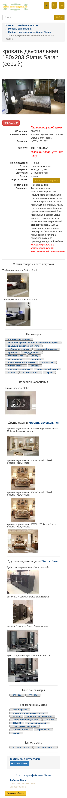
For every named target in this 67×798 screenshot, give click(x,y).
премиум (12, 352)
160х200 (17, 723)
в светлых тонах (21, 729)
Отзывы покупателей (25, 759)
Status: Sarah (50, 561)
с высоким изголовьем (24, 726)
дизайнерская (20, 709)
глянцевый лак (15, 356)
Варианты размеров (46, 180)
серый (49, 372)
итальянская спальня (19, 339)
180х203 (35, 366)
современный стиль (47, 369)
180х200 (50, 719)
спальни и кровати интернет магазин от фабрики (33, 342)
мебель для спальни (18, 349)
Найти (59, 17)
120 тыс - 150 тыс (45, 747)
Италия (11, 372)
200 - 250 (33, 695)
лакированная (15, 359)
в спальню (35, 359)
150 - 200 (17, 695)
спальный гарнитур (47, 349)
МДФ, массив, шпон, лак (39, 716)
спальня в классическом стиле (28, 713)
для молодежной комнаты (21, 362)
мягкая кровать (16, 366)
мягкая (16, 716)
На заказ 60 (47, 362)
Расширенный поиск (15, 793)
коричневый (43, 729)
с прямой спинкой (37, 723)
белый (16, 733)
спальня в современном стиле (23, 346)
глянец (34, 356)
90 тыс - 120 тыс (21, 747)
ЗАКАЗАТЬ (11, 123)
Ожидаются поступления (25, 719)
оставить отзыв (19, 763)
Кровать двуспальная (43, 422)
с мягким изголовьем (19, 369)
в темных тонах (31, 372)
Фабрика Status (18, 780)
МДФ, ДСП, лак (31, 352)
